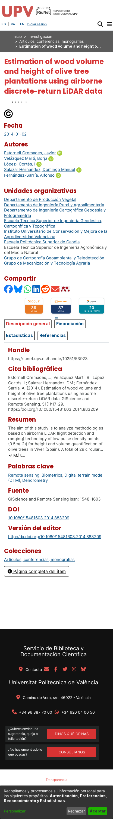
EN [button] (22, 24)
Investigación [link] (40, 36)
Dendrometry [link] (35, 480)
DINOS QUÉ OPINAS (72, 734)
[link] (39, 559)
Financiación (70, 323)
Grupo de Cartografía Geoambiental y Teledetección (54, 257)
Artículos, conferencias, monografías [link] (51, 41)
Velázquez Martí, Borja (25, 158)
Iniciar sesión (37, 24)
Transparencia (56, 780)
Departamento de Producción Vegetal (40, 199)
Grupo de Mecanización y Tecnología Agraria (47, 263)
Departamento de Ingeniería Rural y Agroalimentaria (54, 204)
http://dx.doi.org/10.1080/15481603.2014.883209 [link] (54, 536)
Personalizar (15, 811)
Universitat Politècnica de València (53, 682)
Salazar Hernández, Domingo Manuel (39, 169)
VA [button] (13, 24)
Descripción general (28, 323)
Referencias (52, 335)
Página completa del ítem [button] (37, 571)
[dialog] (56, 802)
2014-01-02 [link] (15, 134)
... (56, 316)
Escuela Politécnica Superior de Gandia (42, 241)
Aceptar (98, 811)
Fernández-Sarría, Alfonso (29, 175)
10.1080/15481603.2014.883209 (38, 517)
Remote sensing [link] (23, 475)
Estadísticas (19, 335)
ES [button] (3, 24)
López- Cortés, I (19, 164)
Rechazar (76, 811)
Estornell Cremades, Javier (30, 152)
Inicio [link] (17, 36)
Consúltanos (72, 752)
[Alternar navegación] (109, 24)
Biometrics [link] (52, 475)
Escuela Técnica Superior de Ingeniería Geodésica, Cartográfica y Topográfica (53, 223)
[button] (100, 24)
